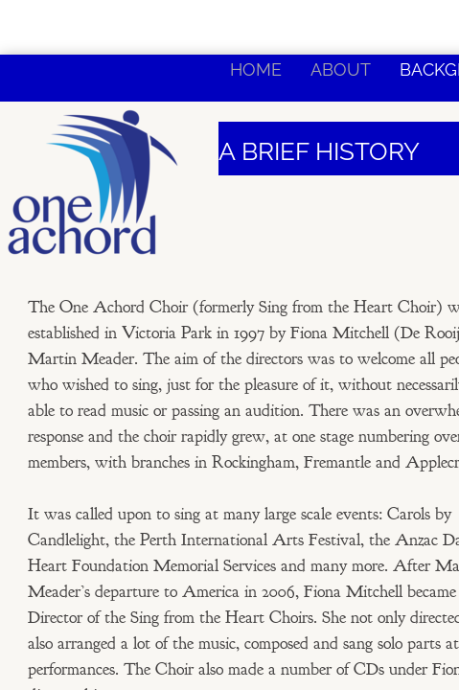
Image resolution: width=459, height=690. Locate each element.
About (340, 69)
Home (256, 69)
